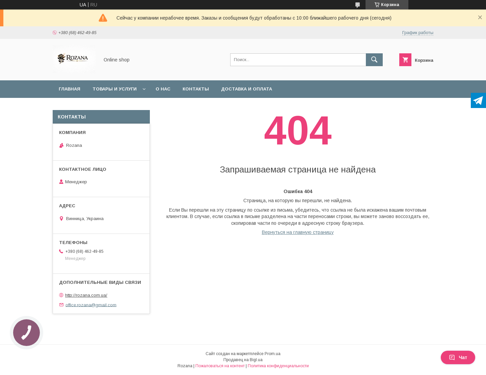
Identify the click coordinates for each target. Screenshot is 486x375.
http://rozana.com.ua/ (86, 295)
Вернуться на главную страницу (298, 232)
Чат (458, 357)
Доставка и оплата (246, 88)
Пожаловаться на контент (220, 366)
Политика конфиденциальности (278, 366)
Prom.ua (272, 353)
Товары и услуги (114, 88)
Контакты (196, 88)
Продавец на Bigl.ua (243, 359)
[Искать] (374, 59)
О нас (163, 88)
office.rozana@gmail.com (90, 304)
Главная (69, 88)
